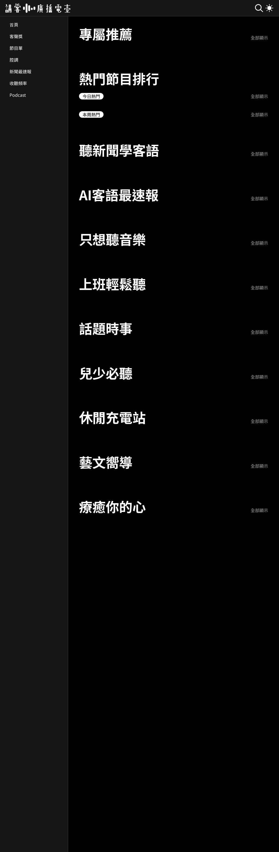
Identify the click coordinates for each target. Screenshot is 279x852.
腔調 (14, 59)
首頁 (14, 24)
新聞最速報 (20, 71)
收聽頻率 (18, 83)
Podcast (18, 95)
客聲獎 (16, 36)
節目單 (16, 48)
